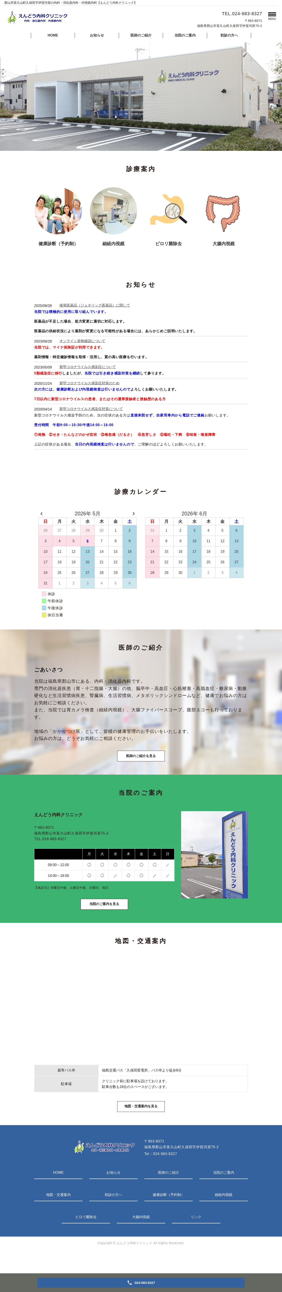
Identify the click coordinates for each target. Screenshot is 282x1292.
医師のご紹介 (141, 35)
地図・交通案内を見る (141, 1126)
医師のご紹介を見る (141, 762)
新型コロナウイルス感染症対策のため (89, 383)
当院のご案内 (185, 35)
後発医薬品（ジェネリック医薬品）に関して (94, 305)
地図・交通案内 (58, 1215)
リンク (196, 1237)
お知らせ (97, 35)
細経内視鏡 (223, 1215)
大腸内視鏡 (141, 1237)
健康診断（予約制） (168, 1215)
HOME (53, 35)
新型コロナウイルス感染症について (87, 367)
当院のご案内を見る (104, 917)
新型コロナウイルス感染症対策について (91, 409)
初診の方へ (229, 35)
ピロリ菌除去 (85, 1237)
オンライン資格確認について (82, 341)
